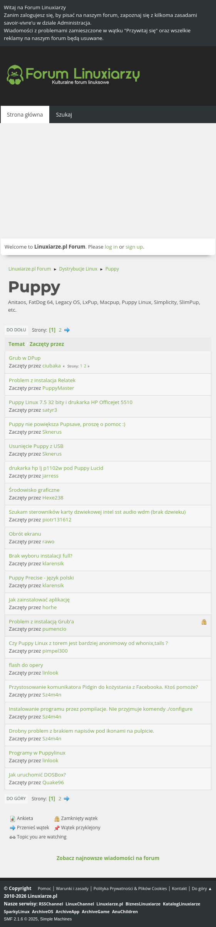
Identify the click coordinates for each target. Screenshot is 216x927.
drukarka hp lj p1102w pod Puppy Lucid (56, 467)
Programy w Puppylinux (37, 752)
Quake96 (53, 782)
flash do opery (26, 664)
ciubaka (51, 365)
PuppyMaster (58, 387)
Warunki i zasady (72, 888)
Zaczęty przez (47, 344)
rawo (48, 541)
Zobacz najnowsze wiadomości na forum (108, 858)
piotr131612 (56, 519)
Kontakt (179, 888)
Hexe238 (53, 497)
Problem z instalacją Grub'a (41, 621)
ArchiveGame (96, 911)
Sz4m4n (51, 694)
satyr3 (49, 409)
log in (111, 246)
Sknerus (52, 431)
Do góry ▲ (202, 888)
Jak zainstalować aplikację (39, 599)
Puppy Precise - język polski (41, 577)
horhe (49, 607)
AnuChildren (125, 911)
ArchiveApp (68, 911)
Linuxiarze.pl (110, 904)
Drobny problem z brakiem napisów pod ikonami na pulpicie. (81, 730)
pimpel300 (55, 650)
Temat (16, 344)
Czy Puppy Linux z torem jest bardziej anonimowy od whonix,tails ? (88, 643)
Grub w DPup (25, 357)
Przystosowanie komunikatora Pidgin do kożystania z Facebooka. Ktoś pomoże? (103, 686)
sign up (134, 246)
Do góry (16, 798)
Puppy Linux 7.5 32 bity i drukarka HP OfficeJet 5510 (70, 402)
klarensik (53, 563)
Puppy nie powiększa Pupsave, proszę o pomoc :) (67, 424)
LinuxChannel (79, 904)
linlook (50, 672)
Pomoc (44, 888)
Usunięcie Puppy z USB (36, 446)
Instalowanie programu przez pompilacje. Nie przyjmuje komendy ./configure (101, 708)
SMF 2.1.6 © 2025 (21, 919)
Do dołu (16, 329)
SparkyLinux (17, 911)
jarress (50, 475)
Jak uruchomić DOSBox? (37, 774)
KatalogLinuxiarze (181, 904)
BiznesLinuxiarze (143, 904)
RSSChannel (51, 904)
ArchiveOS (42, 911)
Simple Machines (56, 919)
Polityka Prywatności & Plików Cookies (130, 888)
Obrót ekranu (25, 533)
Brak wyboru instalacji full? (40, 555)
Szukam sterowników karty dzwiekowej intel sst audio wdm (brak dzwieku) (97, 511)
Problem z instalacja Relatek (42, 380)
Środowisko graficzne (34, 489)
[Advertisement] (108, 181)
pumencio (54, 628)
